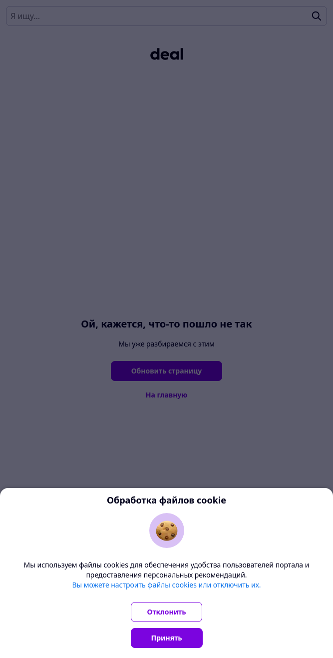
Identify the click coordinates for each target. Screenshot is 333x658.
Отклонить (166, 611)
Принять (166, 637)
